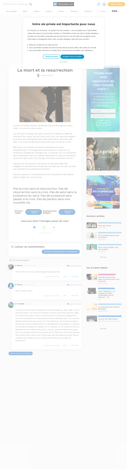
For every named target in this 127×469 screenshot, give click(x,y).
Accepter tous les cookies (72, 56)
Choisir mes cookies (51, 56)
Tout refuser (63, 62)
